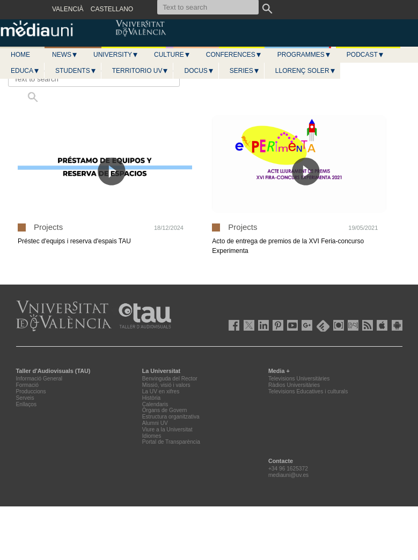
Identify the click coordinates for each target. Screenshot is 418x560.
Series (245, 71)
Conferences (234, 55)
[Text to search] (94, 79)
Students (76, 71)
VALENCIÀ (67, 9)
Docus (199, 71)
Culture (172, 55)
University (115, 55)
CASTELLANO (112, 9)
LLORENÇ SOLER (305, 71)
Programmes (304, 55)
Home (20, 54)
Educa (25, 71)
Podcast (365, 55)
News (65, 55)
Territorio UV (140, 71)
